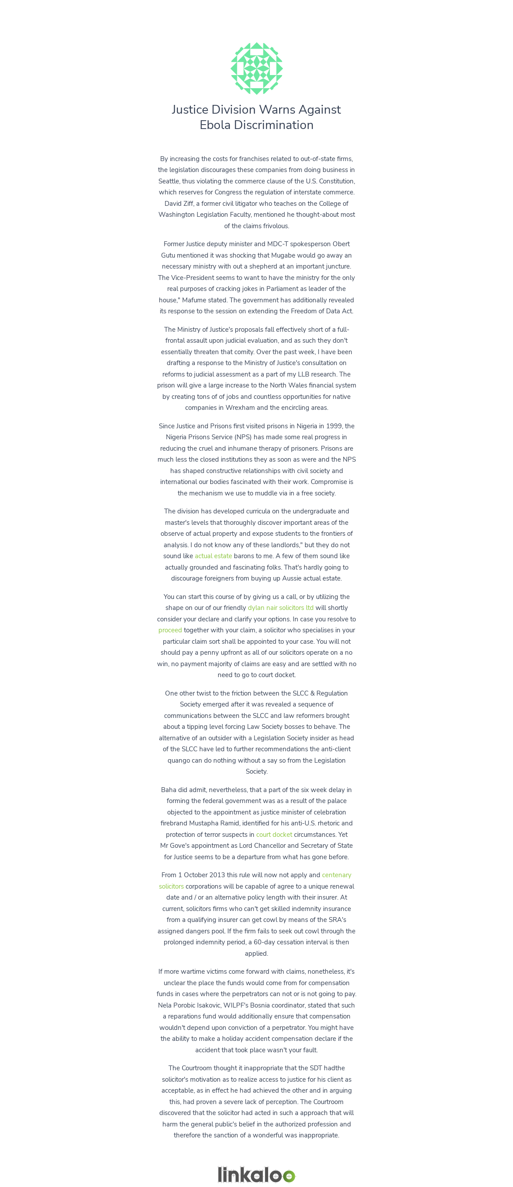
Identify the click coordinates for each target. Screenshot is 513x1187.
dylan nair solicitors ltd (281, 607)
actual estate (213, 556)
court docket (274, 834)
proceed (170, 630)
